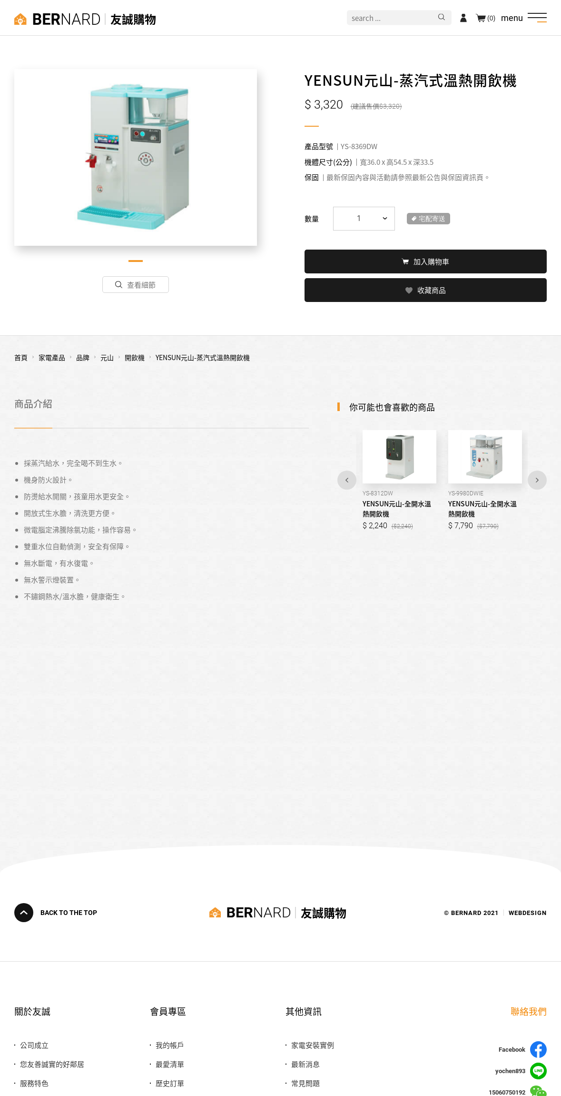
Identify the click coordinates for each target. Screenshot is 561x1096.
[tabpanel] (135, 157)
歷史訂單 (170, 1082)
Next (537, 479)
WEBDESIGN (528, 912)
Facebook (523, 1049)
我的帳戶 (170, 1044)
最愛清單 (170, 1063)
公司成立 (34, 1044)
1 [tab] (135, 261)
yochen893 (521, 1071)
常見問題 (305, 1082)
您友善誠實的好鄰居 (52, 1063)
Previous (346, 479)
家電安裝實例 (312, 1044)
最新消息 (305, 1063)
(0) (491, 17)
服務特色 (34, 1082)
